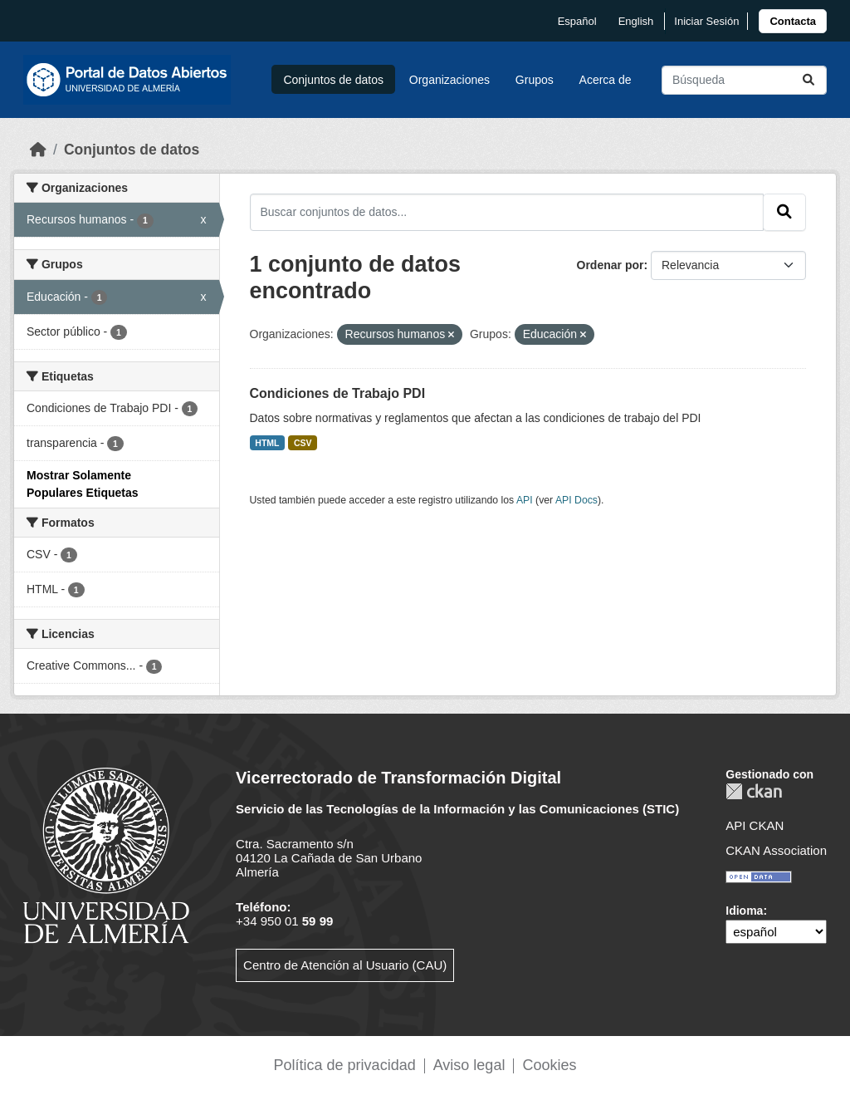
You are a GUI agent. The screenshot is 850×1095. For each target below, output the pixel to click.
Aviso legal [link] (469, 1065)
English (636, 21)
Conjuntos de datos (333, 79)
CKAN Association (776, 850)
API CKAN (754, 825)
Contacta (792, 21)
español (577, 21)
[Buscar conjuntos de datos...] (744, 80)
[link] (793, 21)
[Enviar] (808, 80)
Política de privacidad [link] (345, 1065)
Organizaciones (449, 79)
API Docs (576, 500)
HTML (267, 443)
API (524, 500)
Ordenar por (610, 265)
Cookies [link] (549, 1065)
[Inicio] (38, 149)
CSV (303, 443)
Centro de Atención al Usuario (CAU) (345, 965)
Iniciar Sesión (706, 21)
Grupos (534, 79)
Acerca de (605, 79)
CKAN (753, 791)
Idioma (744, 910)
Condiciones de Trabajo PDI (338, 393)
